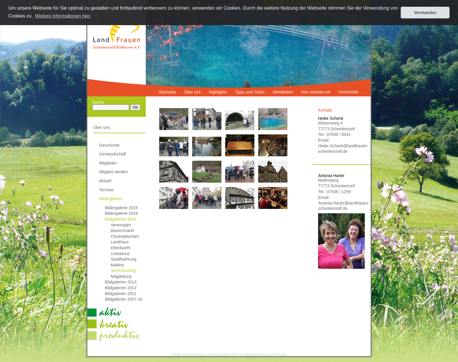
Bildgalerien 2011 (120, 293)
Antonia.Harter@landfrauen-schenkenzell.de (341, 206)
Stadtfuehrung (123, 259)
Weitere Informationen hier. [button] (63, 15)
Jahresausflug (123, 270)
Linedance (120, 253)
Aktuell (105, 181)
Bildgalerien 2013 (120, 282)
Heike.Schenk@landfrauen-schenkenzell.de (341, 148)
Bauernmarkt (122, 230)
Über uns (101, 127)
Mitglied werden (113, 171)
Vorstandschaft (112, 154)
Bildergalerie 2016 (121, 213)
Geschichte (109, 145)
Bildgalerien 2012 (120, 287)
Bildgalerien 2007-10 (123, 299)
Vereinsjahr (121, 225)
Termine (106, 190)
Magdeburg (121, 276)
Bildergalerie (110, 198)
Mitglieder (108, 163)
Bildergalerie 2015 (121, 207)
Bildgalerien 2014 (120, 219)
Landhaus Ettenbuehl (120, 245)
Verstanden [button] (425, 12)
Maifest (117, 265)
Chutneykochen (125, 236)
